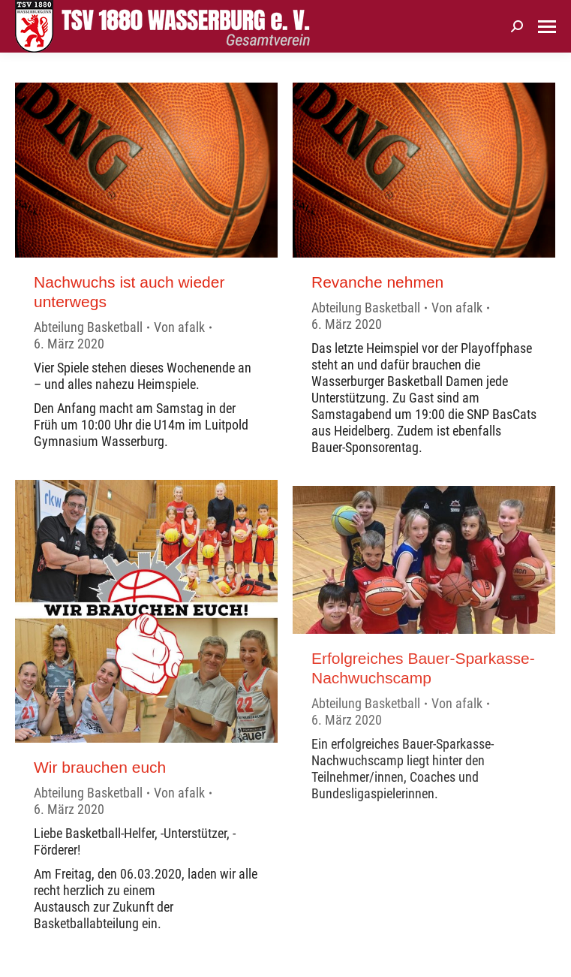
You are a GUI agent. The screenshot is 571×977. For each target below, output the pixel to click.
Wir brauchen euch (100, 767)
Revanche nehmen (377, 282)
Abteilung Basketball (88, 327)
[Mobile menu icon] (547, 26)
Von (179, 327)
